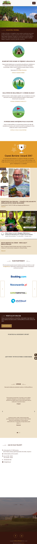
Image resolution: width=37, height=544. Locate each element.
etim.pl (22, 543)
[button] (1, 17)
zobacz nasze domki (18, 72)
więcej (3, 206)
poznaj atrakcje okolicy (18, 101)
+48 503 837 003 (7, 459)
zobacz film (6, 326)
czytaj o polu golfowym (18, 130)
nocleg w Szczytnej (22, 70)
